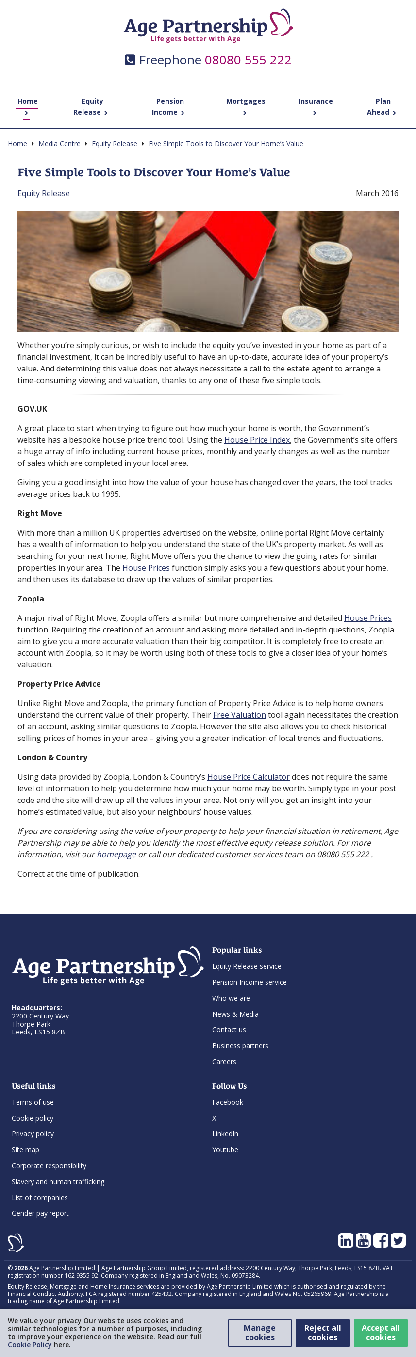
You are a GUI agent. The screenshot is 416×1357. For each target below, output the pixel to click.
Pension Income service (249, 982)
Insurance (316, 105)
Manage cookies (260, 1332)
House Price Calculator (248, 776)
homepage (116, 854)
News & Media (235, 1013)
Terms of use (33, 1102)
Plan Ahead (381, 106)
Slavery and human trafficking (58, 1181)
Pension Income (168, 106)
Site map (25, 1149)
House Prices (146, 567)
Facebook (227, 1102)
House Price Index (257, 439)
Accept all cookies (381, 1332)
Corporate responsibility (49, 1165)
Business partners (240, 1045)
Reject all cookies (322, 1332)
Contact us (229, 1029)
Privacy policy (33, 1133)
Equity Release (90, 106)
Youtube (225, 1149)
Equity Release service (247, 966)
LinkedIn (225, 1133)
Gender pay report (40, 1213)
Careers (224, 1061)
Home (27, 105)
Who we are (231, 997)
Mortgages (246, 105)
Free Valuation (239, 714)
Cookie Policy (30, 1344)
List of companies (40, 1197)
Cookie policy (32, 1118)
